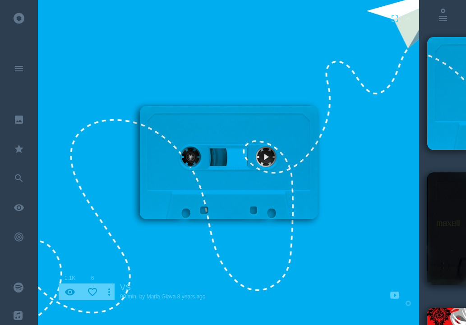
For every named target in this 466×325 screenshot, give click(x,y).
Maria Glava (161, 296)
